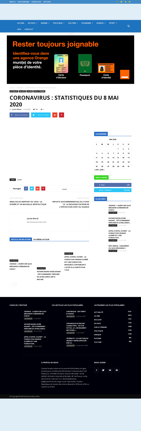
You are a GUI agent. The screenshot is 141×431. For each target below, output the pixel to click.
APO (19, 29)
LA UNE (29, 91)
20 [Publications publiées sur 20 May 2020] (108, 162)
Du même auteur (41, 274)
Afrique (97, 367)
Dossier (97, 371)
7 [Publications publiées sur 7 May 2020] (113, 153)
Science (101, 23)
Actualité (14, 91)
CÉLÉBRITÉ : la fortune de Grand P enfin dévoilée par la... (77, 373)
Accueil (20, 23)
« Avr (96, 170)
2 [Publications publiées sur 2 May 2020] (123, 149)
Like (128, 185)
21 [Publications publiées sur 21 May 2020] (113, 162)
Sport (113, 23)
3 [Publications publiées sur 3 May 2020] (128, 149)
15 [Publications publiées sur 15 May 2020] (118, 157)
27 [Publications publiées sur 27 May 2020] (108, 166)
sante (19, 214)
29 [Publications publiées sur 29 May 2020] (118, 166)
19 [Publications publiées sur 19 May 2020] (102, 162)
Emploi (12, 2)
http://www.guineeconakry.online (36, 257)
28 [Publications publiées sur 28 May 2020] (113, 166)
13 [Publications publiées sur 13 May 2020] (108, 157)
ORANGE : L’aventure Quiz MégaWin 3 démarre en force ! (21, 301)
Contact (28, 29)
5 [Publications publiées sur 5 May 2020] (102, 153)
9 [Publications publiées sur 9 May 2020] (123, 153)
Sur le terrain (39, 91)
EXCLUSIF (98, 352)
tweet (64, 224)
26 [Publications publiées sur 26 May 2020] (102, 166)
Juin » (102, 170)
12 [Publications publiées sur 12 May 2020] (102, 157)
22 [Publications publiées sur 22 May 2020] (118, 162)
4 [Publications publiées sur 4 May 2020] (96, 153)
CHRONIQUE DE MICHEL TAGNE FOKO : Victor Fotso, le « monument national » (76, 359)
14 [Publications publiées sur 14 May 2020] (113, 157)
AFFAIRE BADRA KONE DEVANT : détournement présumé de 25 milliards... (120, 220)
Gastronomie (23, 2)
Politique (58, 23)
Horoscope (36, 2)
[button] (128, 26)
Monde (45, 23)
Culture (73, 23)
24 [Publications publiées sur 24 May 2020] (128, 162)
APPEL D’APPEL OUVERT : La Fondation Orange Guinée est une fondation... (119, 234)
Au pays (32, 23)
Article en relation (20, 274)
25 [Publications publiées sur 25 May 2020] (96, 166)
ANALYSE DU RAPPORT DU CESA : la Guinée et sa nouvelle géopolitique (28, 237)
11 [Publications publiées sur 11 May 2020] (96, 157)
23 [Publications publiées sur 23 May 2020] (123, 162)
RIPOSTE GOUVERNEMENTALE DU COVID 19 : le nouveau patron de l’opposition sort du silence (70, 239)
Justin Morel (16, 109)
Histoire (47, 2)
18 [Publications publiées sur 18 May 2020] (96, 162)
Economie (87, 23)
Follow (127, 190)
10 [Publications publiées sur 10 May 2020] (128, 153)
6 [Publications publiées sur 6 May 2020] (108, 153)
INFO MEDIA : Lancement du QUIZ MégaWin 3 (119, 247)
